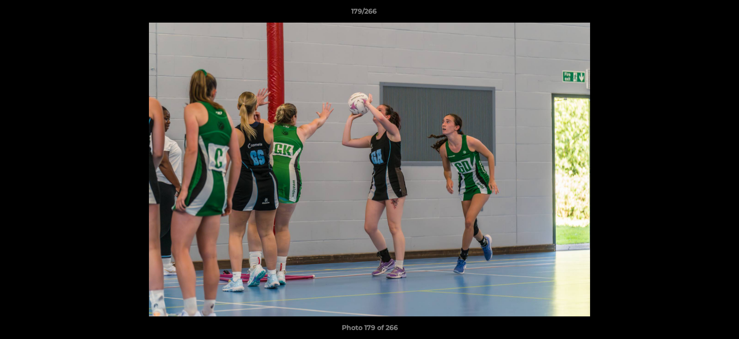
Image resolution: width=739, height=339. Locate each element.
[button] (699, 13)
